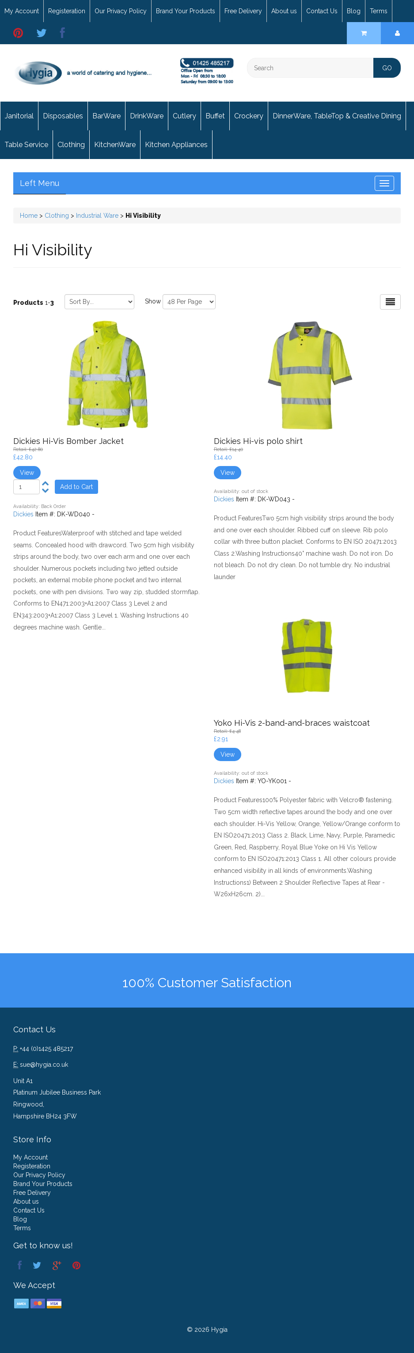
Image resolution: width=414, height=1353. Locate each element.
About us (284, 11)
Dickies (23, 514)
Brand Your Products (185, 11)
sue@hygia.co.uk (44, 1064)
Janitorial (19, 116)
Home (29, 215)
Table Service (26, 144)
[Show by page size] (189, 301)
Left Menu (39, 183)
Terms (378, 11)
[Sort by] (99, 301)
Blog (354, 11)
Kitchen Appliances (176, 144)
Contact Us (322, 11)
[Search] (324, 68)
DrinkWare (146, 116)
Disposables (63, 116)
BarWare (106, 116)
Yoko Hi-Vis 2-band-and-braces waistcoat (292, 723)
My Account (21, 11)
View (27, 472)
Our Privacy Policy (121, 11)
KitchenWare (115, 144)
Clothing (71, 144)
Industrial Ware (97, 215)
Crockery (248, 116)
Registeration (66, 11)
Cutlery (184, 116)
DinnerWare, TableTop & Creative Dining (337, 116)
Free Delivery (243, 11)
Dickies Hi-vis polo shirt (258, 441)
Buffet (215, 116)
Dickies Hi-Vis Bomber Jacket (68, 441)
